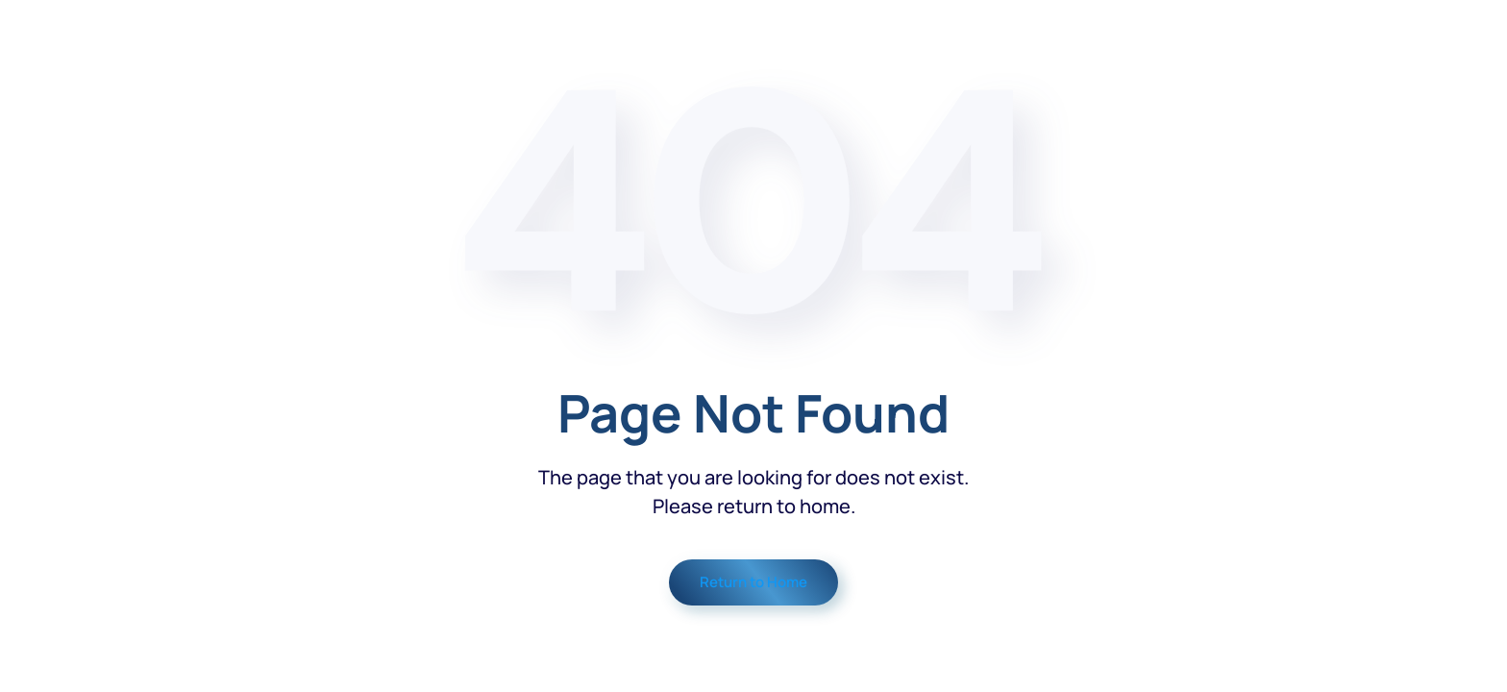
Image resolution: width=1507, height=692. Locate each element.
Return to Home (753, 582)
